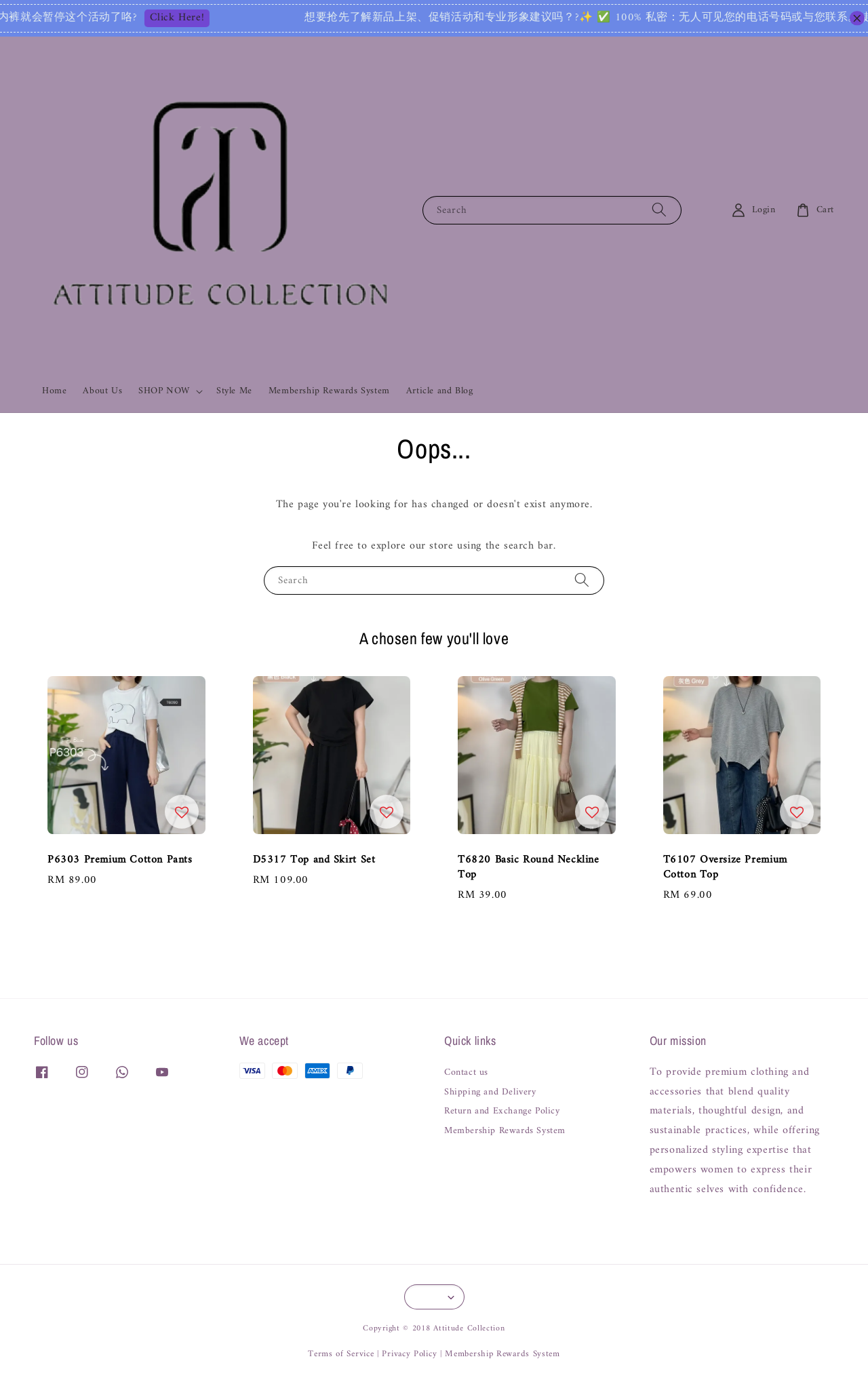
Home (54, 390)
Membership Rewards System (329, 390)
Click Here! (216, 18)
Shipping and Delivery (490, 1092)
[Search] (659, 210)
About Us (102, 390)
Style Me (234, 390)
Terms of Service (341, 1354)
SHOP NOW (164, 391)
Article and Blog (439, 390)
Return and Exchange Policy (502, 1111)
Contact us (466, 1074)
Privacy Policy (409, 1354)
